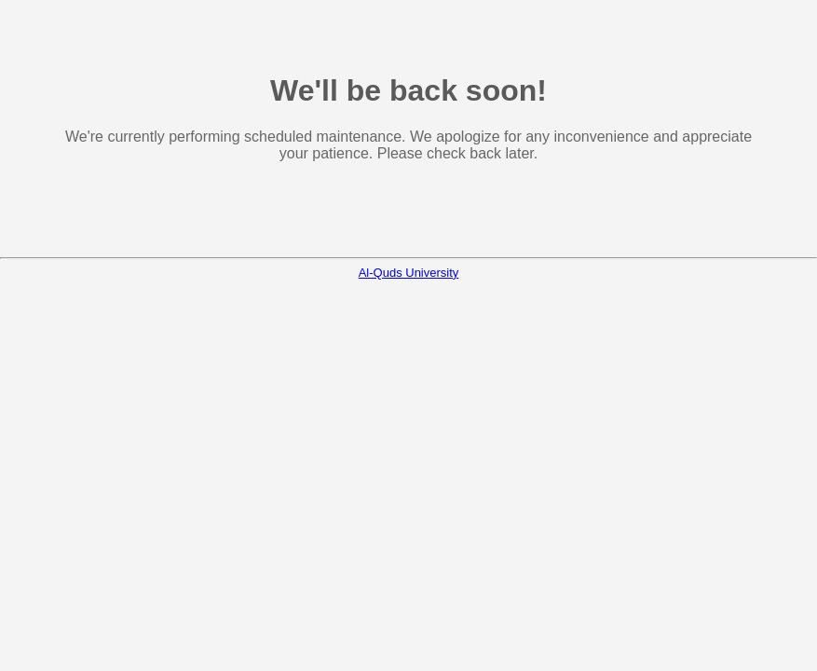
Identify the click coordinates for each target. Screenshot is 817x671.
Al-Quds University (409, 273)
